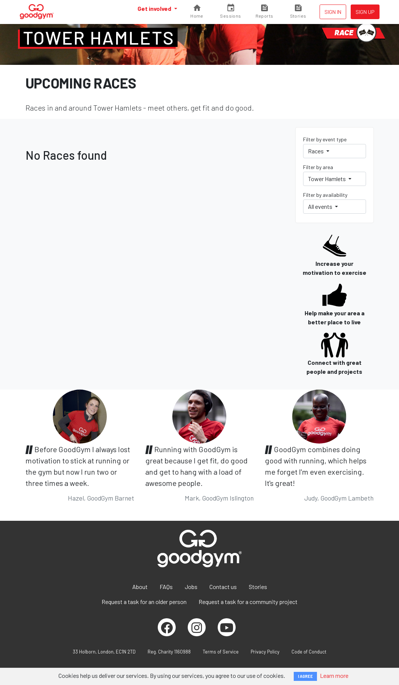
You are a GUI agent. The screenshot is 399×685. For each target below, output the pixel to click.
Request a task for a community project (248, 601)
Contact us (223, 586)
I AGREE (305, 676)
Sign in (332, 12)
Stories (258, 586)
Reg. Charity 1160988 (169, 652)
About (140, 586)
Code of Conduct (308, 652)
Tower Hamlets (99, 37)
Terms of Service (221, 652)
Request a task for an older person (144, 601)
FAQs (166, 586)
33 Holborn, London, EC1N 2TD (104, 652)
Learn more (334, 675)
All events (320, 206)
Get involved (154, 8)
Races (316, 150)
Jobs (191, 586)
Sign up (365, 12)
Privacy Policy (265, 652)
